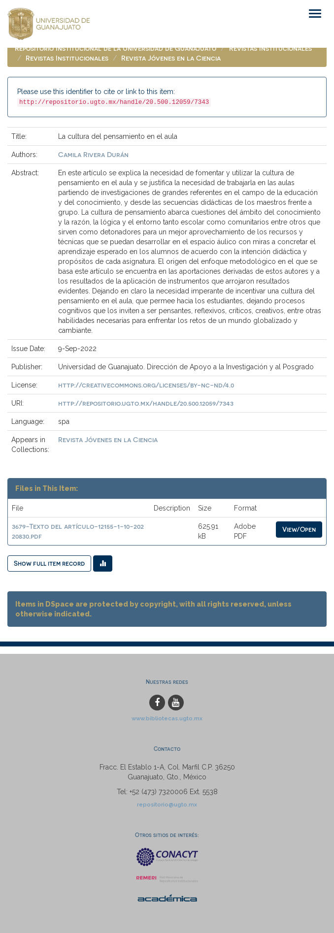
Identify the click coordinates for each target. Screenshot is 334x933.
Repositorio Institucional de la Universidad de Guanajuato (115, 48)
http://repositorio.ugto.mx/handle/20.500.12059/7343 (146, 403)
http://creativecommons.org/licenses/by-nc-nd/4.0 (146, 385)
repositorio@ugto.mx (167, 804)
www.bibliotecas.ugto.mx (167, 718)
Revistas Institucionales (270, 48)
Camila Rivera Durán (93, 154)
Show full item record (49, 563)
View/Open (299, 529)
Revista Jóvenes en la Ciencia (171, 58)
